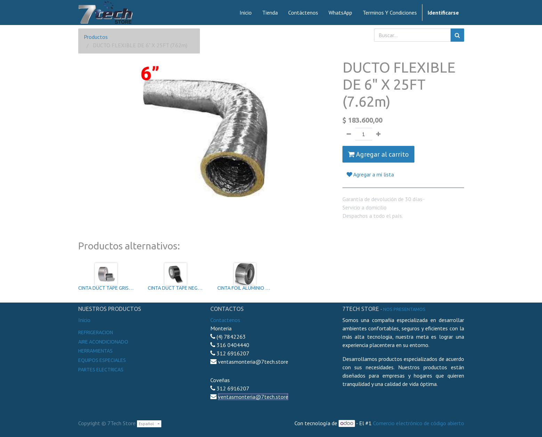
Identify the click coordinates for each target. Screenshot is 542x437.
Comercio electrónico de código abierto (418, 423)
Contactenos (225, 319)
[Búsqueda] (457, 35)
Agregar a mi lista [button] (370, 174)
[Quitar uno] (348, 134)
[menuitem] (245, 12)
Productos (96, 36)
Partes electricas (100, 369)
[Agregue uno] (378, 134)
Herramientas (95, 351)
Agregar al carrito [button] (378, 154)
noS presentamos (404, 309)
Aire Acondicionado (103, 342)
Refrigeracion (95, 332)
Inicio (84, 319)
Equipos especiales (102, 360)
